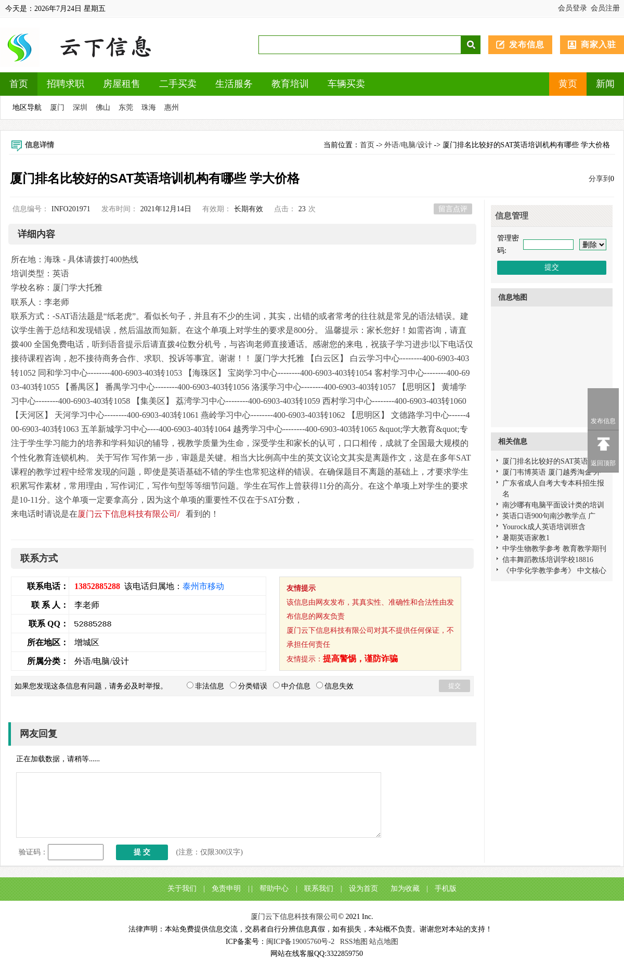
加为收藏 (405, 888)
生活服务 (234, 84)
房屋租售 (121, 84)
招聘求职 (65, 84)
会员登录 (572, 8)
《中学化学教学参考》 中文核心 (554, 570)
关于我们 (182, 888)
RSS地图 (354, 942)
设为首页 (363, 888)
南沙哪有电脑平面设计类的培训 (553, 505)
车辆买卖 (346, 84)
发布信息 (526, 44)
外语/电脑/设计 (408, 145)
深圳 (80, 107)
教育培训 (290, 84)
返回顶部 (603, 463)
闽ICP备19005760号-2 (300, 942)
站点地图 (383, 942)
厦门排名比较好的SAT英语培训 (552, 461)
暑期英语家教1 (526, 538)
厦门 (57, 107)
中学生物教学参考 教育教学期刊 (554, 549)
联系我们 (318, 888)
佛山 (103, 107)
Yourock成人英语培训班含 (544, 527)
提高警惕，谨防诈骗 (360, 658)
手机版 (446, 888)
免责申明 (226, 888)
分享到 (599, 179)
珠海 (148, 107)
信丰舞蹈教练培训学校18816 (547, 560)
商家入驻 (598, 44)
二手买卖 (178, 84)
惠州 (171, 107)
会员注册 (605, 8)
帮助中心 (274, 888)
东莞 (126, 107)
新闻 (605, 84)
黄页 (567, 84)
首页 (18, 84)
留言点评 (452, 209)
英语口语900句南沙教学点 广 (548, 516)
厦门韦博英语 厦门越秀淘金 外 (551, 472)
